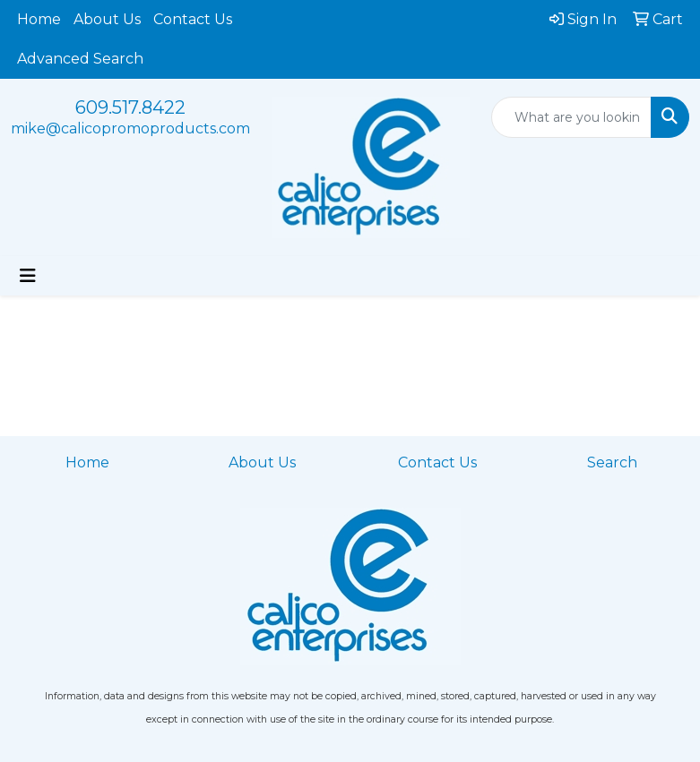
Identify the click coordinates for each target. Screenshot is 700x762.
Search (612, 462)
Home (39, 19)
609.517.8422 (130, 107)
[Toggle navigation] (28, 275)
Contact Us (192, 19)
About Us (107, 19)
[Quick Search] (571, 117)
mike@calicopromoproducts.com (130, 128)
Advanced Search (80, 58)
